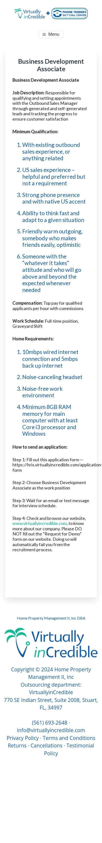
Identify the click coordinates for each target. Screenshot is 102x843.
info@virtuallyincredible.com (51, 730)
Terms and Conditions (69, 738)
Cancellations (46, 745)
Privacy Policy (23, 738)
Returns (17, 745)
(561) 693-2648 (50, 722)
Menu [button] (53, 34)
